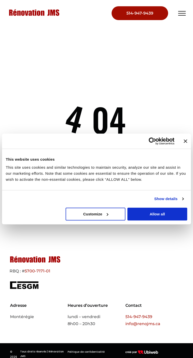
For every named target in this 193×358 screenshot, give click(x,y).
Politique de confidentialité (86, 352)
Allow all (157, 214)
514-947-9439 (138, 316)
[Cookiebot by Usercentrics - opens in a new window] (152, 141)
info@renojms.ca (142, 323)
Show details (166, 199)
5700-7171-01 (37, 271)
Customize (95, 214)
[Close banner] (185, 141)
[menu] (181, 13)
